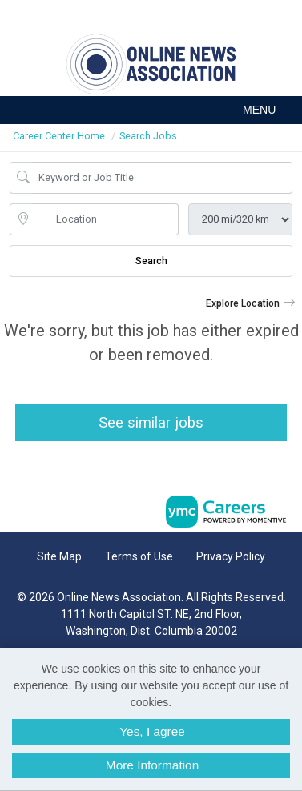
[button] (151, 110)
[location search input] (105, 219)
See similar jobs (151, 422)
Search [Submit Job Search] (151, 261)
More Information (152, 765)
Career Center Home (59, 136)
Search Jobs (148, 136)
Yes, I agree (152, 731)
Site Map (59, 556)
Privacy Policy (230, 556)
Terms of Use (139, 556)
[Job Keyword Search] (162, 178)
